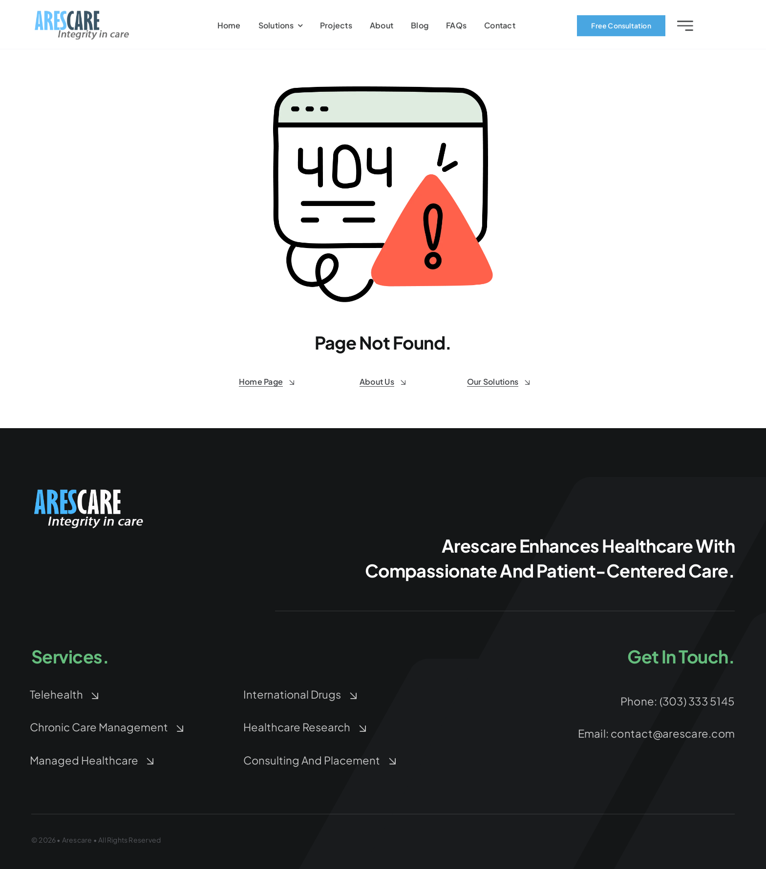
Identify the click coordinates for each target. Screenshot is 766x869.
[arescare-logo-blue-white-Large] (90, 490)
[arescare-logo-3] (82, 15)
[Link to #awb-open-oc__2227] (685, 27)
